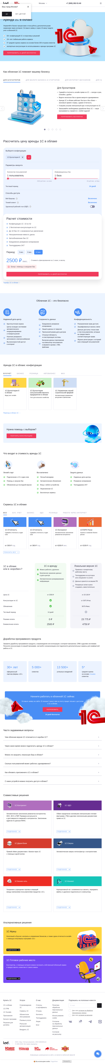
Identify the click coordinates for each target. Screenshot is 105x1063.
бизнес (30, 513)
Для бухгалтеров (11, 80)
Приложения (7, 1015)
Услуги (22, 1000)
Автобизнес (50, 373)
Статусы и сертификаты (41, 1006)
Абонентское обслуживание (25, 1016)
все (5, 513)
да (7, 14)
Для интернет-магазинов (77, 80)
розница (53, 513)
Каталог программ (9, 1019)
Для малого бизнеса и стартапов (43, 80)
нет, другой (20, 14)
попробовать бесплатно (72, 116)
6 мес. (29, 252)
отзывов (92, 674)
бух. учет (17, 513)
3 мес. (21, 252)
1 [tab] (44, 129)
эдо (42, 513)
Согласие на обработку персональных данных (57, 1025)
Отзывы (39, 1011)
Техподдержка (41, 1018)
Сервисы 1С (24, 1011)
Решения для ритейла (8, 1024)
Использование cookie (57, 1017)
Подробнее (54, 1061)
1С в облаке (7, 1005)
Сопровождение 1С (25, 1006)
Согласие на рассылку (56, 1033)
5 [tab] (60, 129)
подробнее (13, 831)
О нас (38, 1000)
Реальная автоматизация (25, 1025)
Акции (38, 1021)
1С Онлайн (7, 1012)
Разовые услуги (25, 1020)
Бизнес (20, 373)
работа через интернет (75, 513)
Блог (37, 1025)
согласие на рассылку (85, 1015)
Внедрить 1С (24, 1029)
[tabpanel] (52, 106)
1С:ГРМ (6, 1008)
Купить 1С (7, 1000)
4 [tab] (56, 129)
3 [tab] (52, 129)
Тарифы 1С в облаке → (11, 282)
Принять (67, 1061)
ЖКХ (63, 373)
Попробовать (13, 53)
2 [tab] (48, 129)
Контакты (39, 1014)
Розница (34, 373)
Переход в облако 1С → (12, 413)
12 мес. (38, 252)
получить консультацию (21, 436)
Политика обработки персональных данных (57, 1008)
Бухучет (7, 373)
